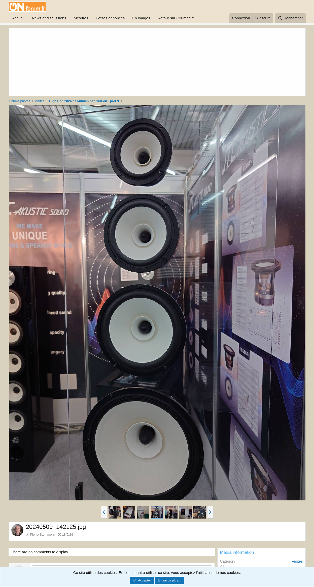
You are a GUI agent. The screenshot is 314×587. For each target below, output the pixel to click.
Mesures (81, 18)
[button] (104, 512)
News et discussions (49, 18)
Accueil (18, 18)
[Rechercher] (290, 18)
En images (141, 18)
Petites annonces (110, 18)
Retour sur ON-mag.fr (176, 18)
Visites (297, 561)
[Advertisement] (133, 61)
